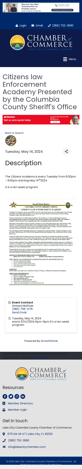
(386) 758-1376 (22, 309)
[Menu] (69, 59)
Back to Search (14, 133)
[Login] (20, 25)
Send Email (19, 312)
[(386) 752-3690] (59, 25)
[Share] (66, 151)
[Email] (36, 25)
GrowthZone (49, 341)
